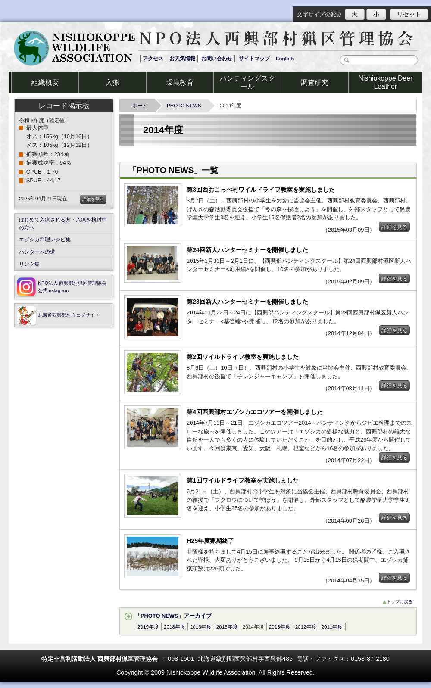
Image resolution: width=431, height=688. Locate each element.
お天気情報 (182, 58)
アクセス (153, 58)
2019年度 (148, 626)
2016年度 (201, 626)
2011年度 (332, 626)
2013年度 (279, 626)
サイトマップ (254, 58)
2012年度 (306, 626)
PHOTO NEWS (186, 105)
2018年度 (174, 626)
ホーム (142, 105)
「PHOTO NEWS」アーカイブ (172, 616)
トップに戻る (397, 601)
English (285, 58)
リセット (409, 14)
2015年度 (227, 626)
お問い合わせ (216, 58)
